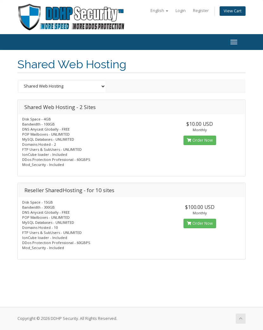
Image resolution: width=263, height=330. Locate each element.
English (159, 10)
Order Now (200, 140)
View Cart (232, 11)
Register (201, 10)
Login (181, 10)
